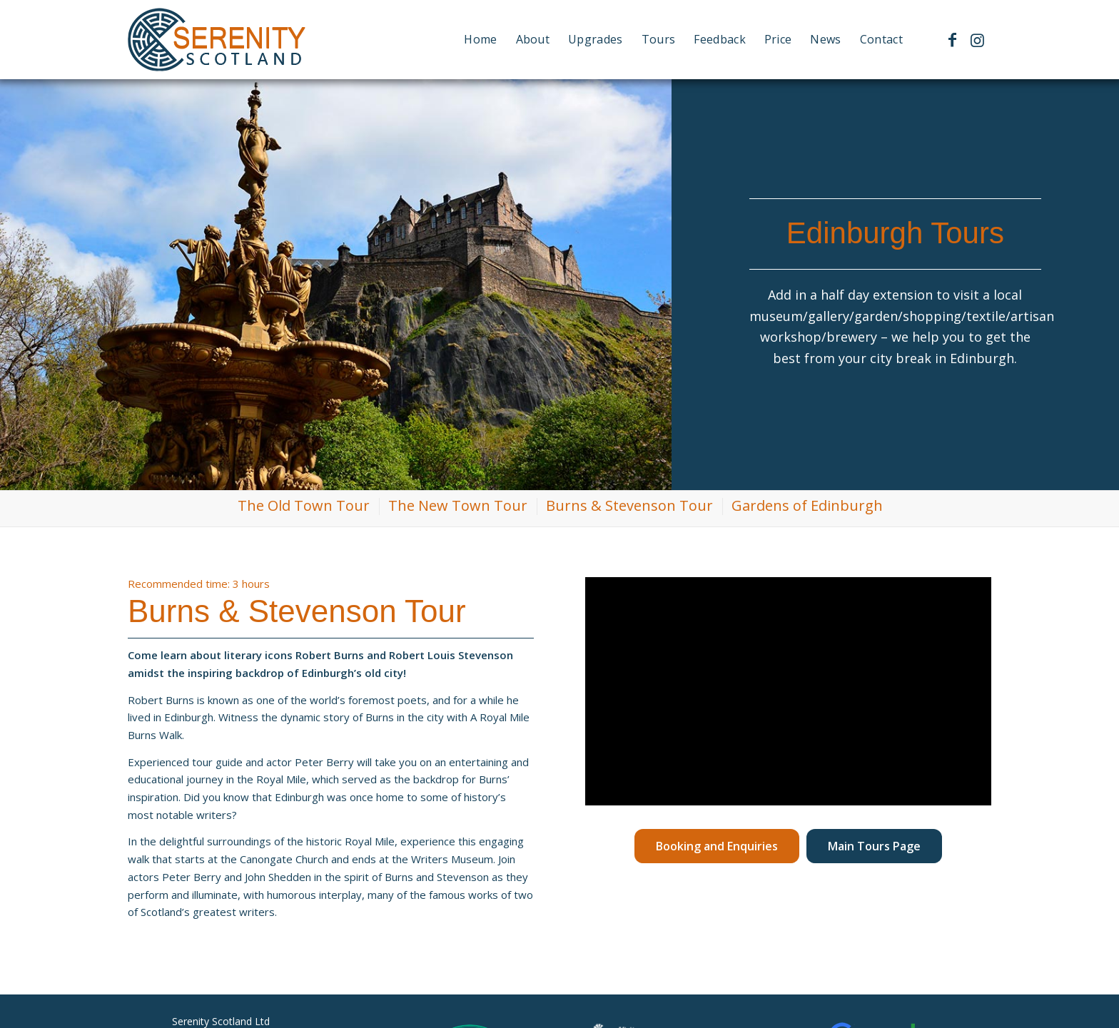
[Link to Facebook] (952, 39)
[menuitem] (480, 39)
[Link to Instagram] (977, 39)
